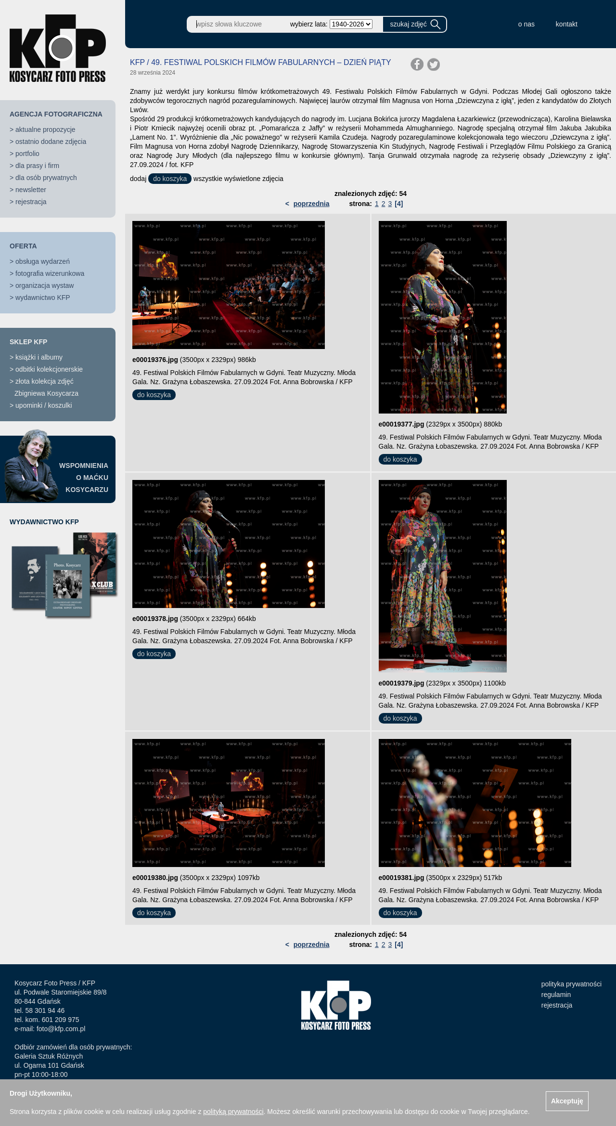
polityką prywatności (233, 1111)
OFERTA (23, 246)
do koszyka (170, 178)
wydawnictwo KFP (42, 297)
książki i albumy (39, 357)
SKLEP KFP (28, 342)
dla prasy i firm (37, 165)
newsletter (30, 190)
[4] (399, 203)
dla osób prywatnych (46, 177)
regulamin (556, 994)
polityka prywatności (571, 984)
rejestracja (31, 202)
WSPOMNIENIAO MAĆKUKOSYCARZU (83, 477)
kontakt (567, 24)
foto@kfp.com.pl (61, 1029)
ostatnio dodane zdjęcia (50, 141)
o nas (526, 24)
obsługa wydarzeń (42, 261)
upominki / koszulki (43, 405)
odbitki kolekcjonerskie (49, 369)
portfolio (27, 153)
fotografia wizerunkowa (49, 273)
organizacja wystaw (44, 285)
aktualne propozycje (45, 129)
